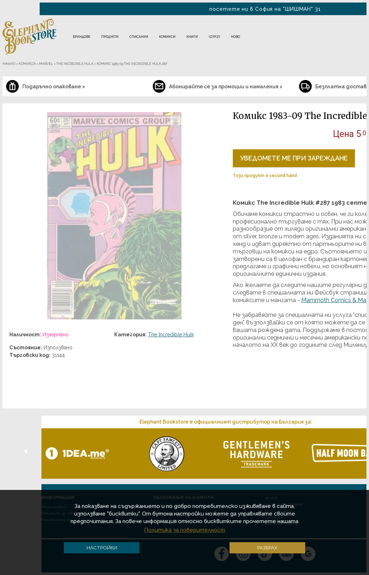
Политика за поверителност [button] (184, 530)
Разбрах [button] (267, 547)
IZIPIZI (214, 37)
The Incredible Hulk (171, 334)
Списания (138, 37)
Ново (235, 37)
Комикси (167, 37)
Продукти (110, 37)
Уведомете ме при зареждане (294, 158)
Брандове (81, 37)
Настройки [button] (101, 547)
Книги (192, 37)
